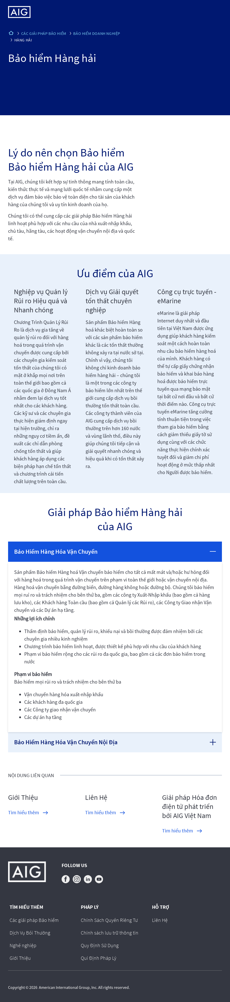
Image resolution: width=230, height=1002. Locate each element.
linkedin (88, 879)
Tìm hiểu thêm (23, 812)
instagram (77, 879)
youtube (99, 879)
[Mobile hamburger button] (215, 12)
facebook (66, 879)
